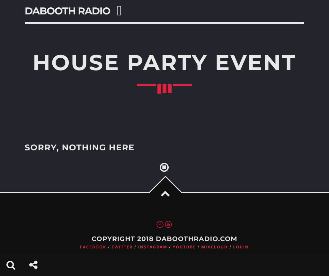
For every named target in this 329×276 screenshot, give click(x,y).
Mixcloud (214, 247)
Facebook (93, 247)
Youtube (184, 247)
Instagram (152, 247)
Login (241, 247)
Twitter (122, 247)
